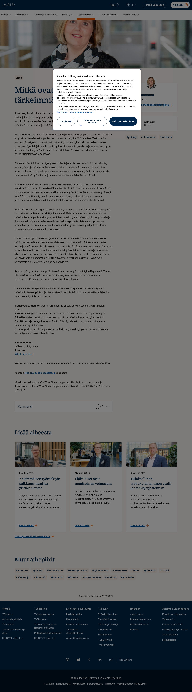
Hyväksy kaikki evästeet (123, 121)
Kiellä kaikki (66, 121)
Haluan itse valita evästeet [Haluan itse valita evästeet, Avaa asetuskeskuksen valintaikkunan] (92, 121)
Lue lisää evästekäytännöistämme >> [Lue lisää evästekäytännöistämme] (75, 112)
